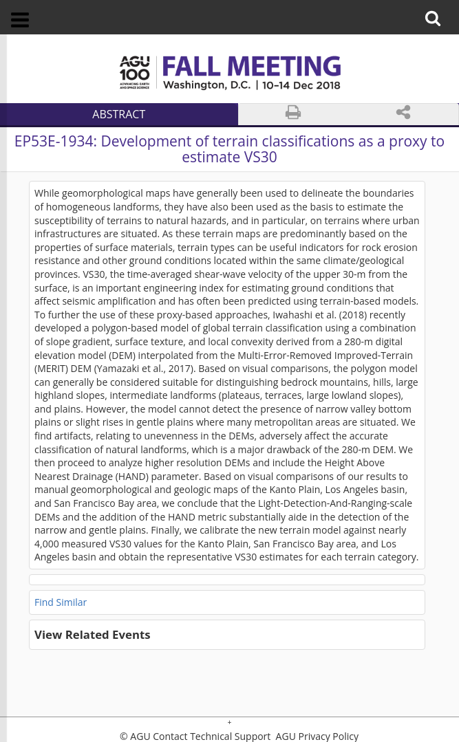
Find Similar (60, 602)
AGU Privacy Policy (316, 736)
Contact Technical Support (211, 736)
